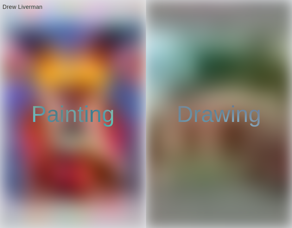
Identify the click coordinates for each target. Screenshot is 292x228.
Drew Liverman (22, 7)
